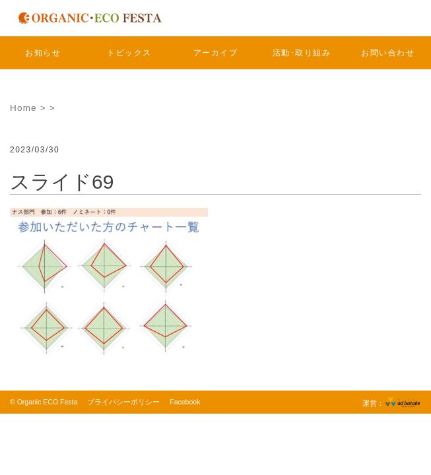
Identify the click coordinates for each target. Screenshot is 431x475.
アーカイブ (215, 52)
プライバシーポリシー (123, 402)
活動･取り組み (302, 52)
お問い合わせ (387, 52)
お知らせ (43, 52)
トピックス (129, 52)
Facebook (185, 402)
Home (23, 108)
